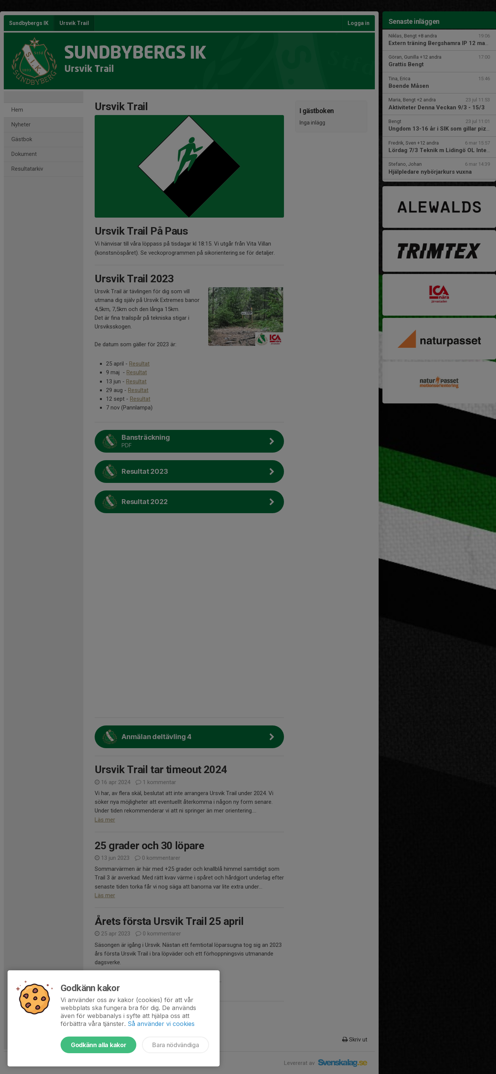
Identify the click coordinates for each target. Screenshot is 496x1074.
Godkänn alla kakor (98, 1045)
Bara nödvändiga (175, 1045)
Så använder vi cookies (161, 1023)
